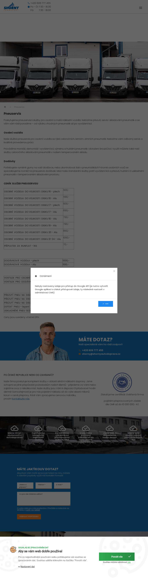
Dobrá (106, 304)
